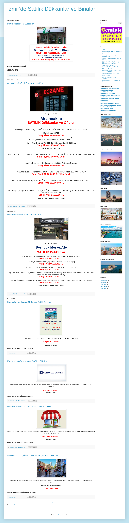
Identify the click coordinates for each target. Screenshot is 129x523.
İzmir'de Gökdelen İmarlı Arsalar (109, 103)
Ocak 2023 (103, 288)
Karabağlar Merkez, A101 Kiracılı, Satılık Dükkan (29, 302)
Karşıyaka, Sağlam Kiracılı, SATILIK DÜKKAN (27, 361)
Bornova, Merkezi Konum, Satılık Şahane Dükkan (29, 406)
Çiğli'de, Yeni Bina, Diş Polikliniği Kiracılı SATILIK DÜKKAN (110, 62)
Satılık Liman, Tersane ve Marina (109, 88)
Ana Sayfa (51, 502)
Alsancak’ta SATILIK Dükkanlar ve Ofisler (25, 83)
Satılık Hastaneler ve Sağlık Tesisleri (110, 95)
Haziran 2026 (104, 280)
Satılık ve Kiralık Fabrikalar (108, 102)
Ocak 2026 (103, 284)
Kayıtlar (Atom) (16, 505)
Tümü (103, 49)
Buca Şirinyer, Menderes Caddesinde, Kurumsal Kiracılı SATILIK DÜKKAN (110, 67)
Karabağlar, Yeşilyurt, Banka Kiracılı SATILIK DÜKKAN (111, 71)
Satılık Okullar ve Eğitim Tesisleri (109, 98)
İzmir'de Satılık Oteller (106, 108)
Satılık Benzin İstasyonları (107, 93)
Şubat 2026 (103, 282)
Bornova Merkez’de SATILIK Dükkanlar (24, 214)
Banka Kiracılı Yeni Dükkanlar (20, 24)
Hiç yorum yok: (22, 74)
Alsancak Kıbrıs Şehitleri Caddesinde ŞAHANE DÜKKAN (32, 455)
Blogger (60, 515)
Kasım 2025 (103, 286)
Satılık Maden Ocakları (106, 90)
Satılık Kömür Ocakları (106, 92)
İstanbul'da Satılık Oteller (107, 107)
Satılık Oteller (104, 100)
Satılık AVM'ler (104, 97)
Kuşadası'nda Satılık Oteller (108, 110)
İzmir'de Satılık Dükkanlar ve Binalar (110, 105)
